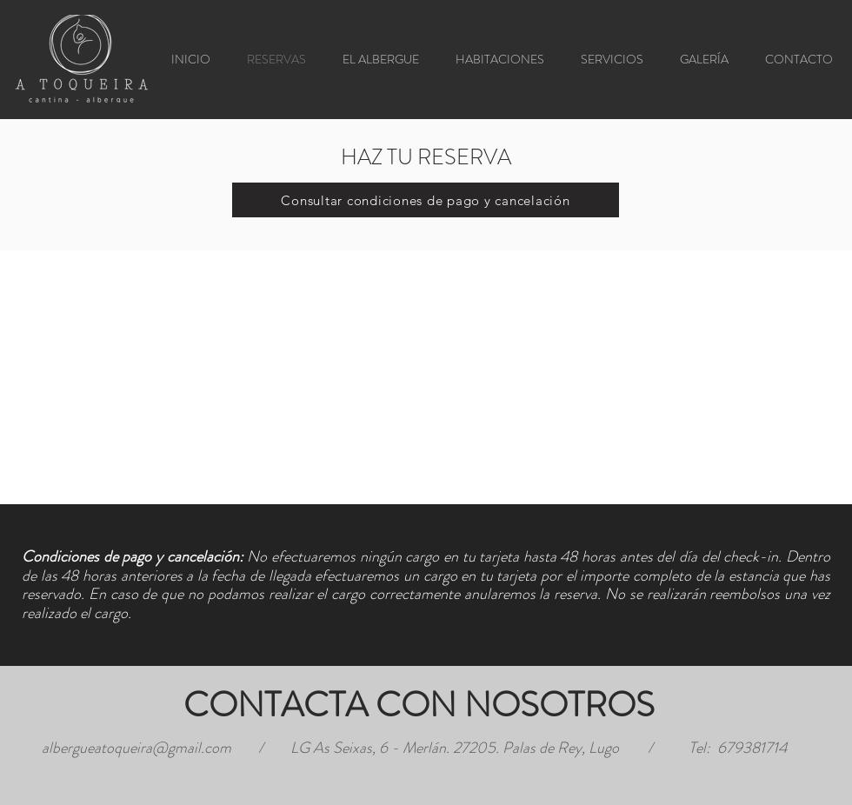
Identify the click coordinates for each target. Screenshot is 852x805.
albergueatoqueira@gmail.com (136, 747)
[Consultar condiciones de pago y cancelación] (425, 200)
